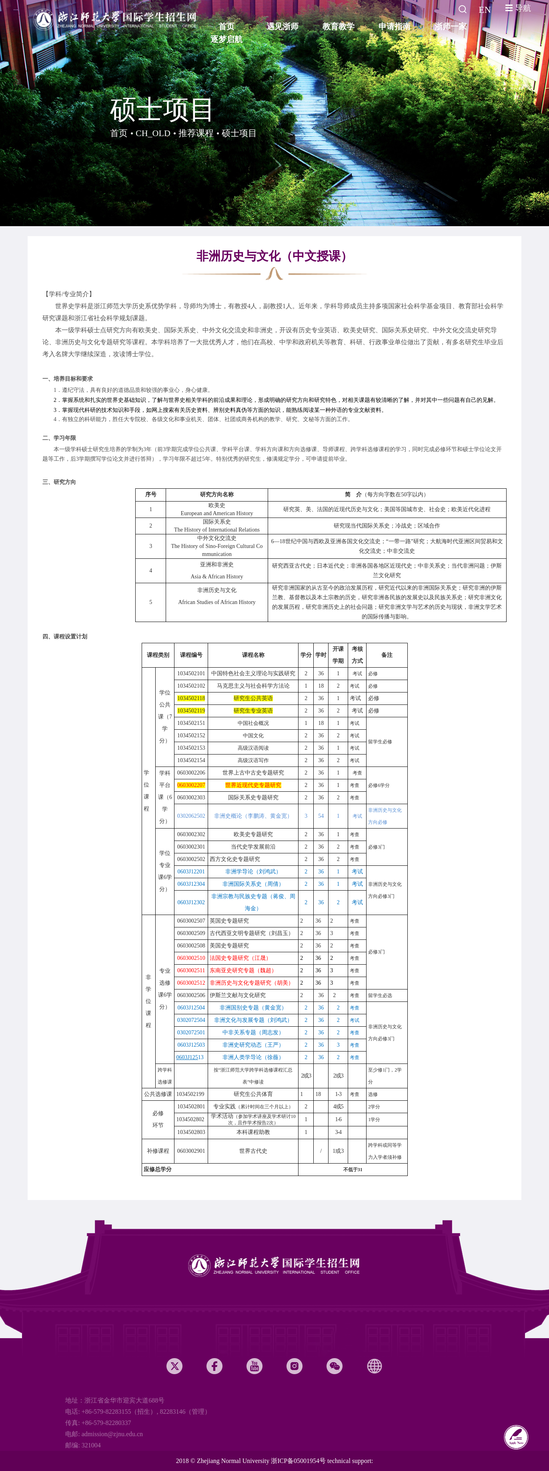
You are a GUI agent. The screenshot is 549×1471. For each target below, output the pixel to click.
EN (485, 10)
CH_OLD (153, 133)
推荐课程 (196, 133)
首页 (119, 133)
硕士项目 (239, 133)
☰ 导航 (518, 8)
